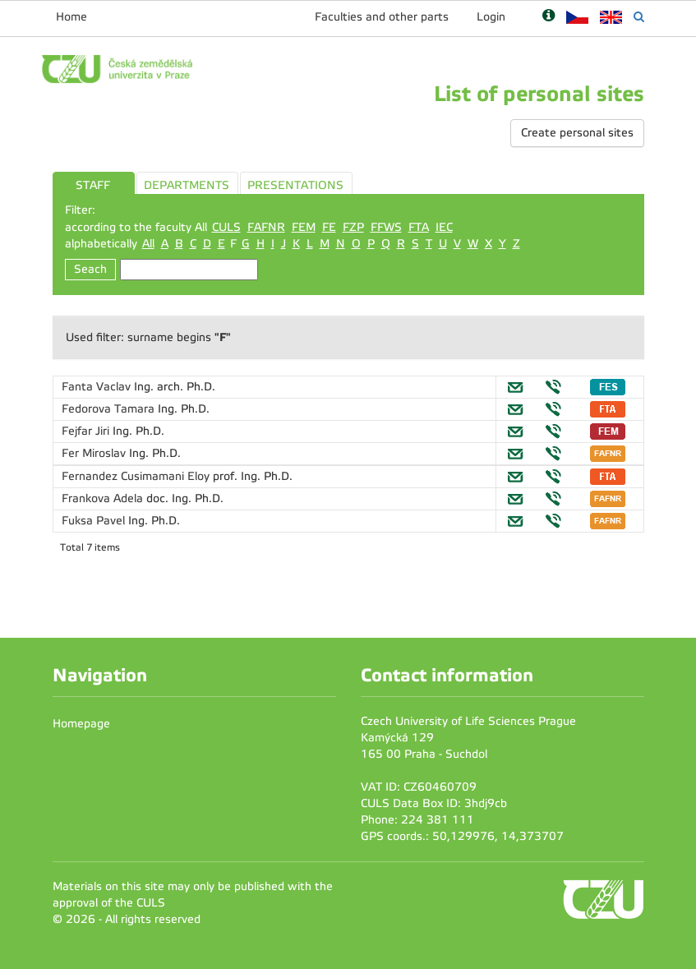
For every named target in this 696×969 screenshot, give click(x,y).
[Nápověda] (548, 17)
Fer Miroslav (95, 453)
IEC (444, 227)
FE (329, 227)
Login (491, 17)
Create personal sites (577, 133)
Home (71, 17)
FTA (418, 227)
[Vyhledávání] (639, 17)
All (148, 244)
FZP (353, 227)
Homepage (81, 724)
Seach (90, 269)
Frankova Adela (104, 498)
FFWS (386, 227)
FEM (304, 227)
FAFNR (266, 227)
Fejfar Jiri (87, 431)
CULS (226, 227)
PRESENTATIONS (295, 185)
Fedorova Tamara (110, 409)
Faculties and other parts (382, 17)
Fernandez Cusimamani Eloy (137, 476)
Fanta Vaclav (98, 387)
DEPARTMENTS (186, 185)
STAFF (93, 185)
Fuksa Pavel (95, 520)
